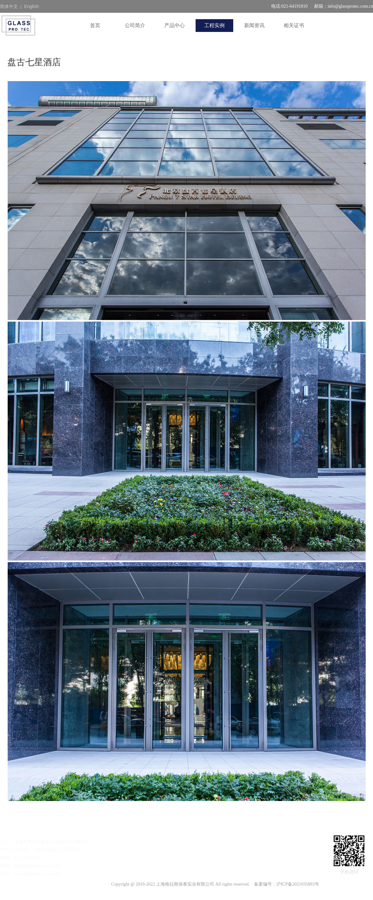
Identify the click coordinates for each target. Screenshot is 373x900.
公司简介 (135, 25)
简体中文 (9, 6)
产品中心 (174, 25)
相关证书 (294, 25)
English (31, 6)
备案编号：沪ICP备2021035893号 (286, 884)
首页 (95, 25)
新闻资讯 (254, 25)
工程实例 (214, 25)
